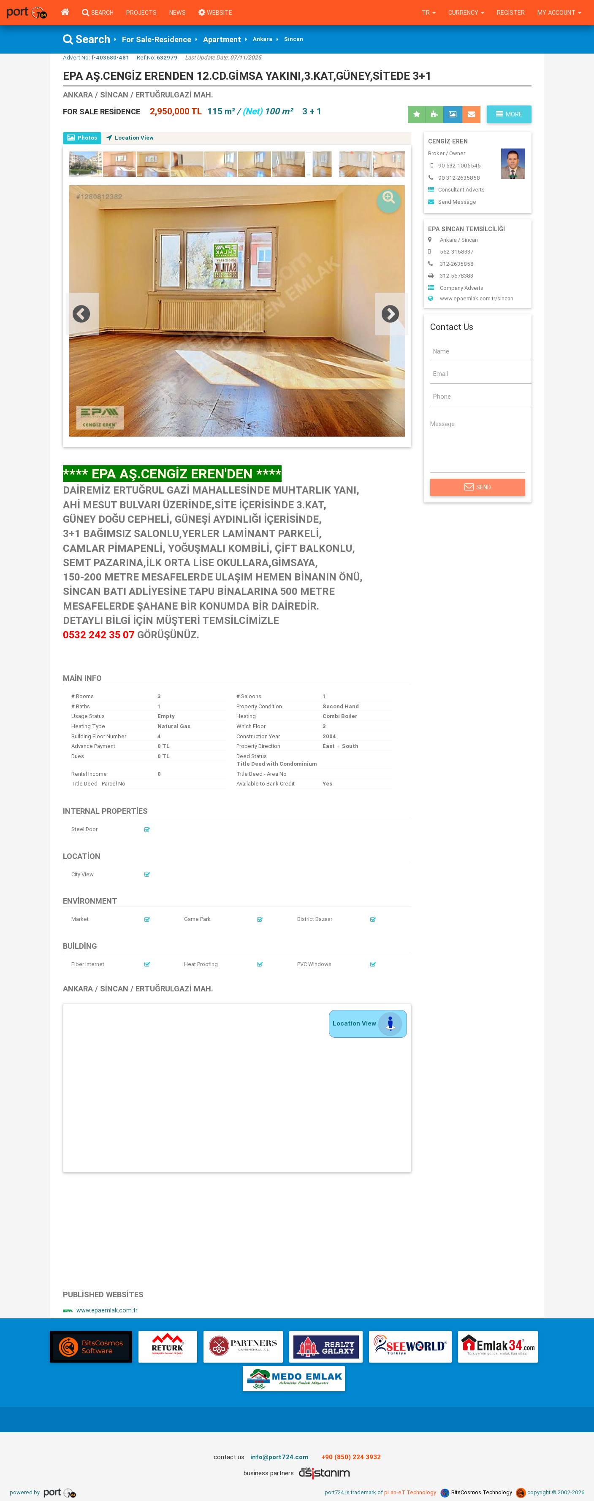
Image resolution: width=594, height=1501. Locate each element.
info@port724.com (279, 1457)
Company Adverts (455, 288)
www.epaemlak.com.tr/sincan (470, 298)
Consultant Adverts (456, 189)
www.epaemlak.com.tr (100, 1311)
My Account (559, 12)
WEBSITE (215, 12)
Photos (82, 137)
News (177, 12)
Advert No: (96, 57)
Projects (141, 12)
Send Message (452, 201)
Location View (130, 137)
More (509, 114)
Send (477, 487)
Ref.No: (157, 57)
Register (511, 12)
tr (429, 12)
